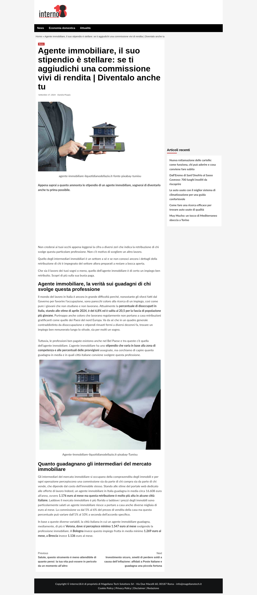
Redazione (153, 589)
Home (39, 37)
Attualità (85, 28)
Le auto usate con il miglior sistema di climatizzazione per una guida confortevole (192, 196)
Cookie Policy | (107, 589)
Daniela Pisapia (64, 96)
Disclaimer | (140, 589)
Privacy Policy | (124, 589)
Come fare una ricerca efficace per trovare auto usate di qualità (190, 209)
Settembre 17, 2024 (47, 96)
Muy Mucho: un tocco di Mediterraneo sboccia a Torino (193, 219)
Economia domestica (62, 28)
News (40, 28)
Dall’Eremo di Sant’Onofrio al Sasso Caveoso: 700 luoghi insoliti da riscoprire (191, 181)
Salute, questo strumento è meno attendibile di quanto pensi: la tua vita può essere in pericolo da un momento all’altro (69, 561)
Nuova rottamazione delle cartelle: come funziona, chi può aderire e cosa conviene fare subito (192, 166)
